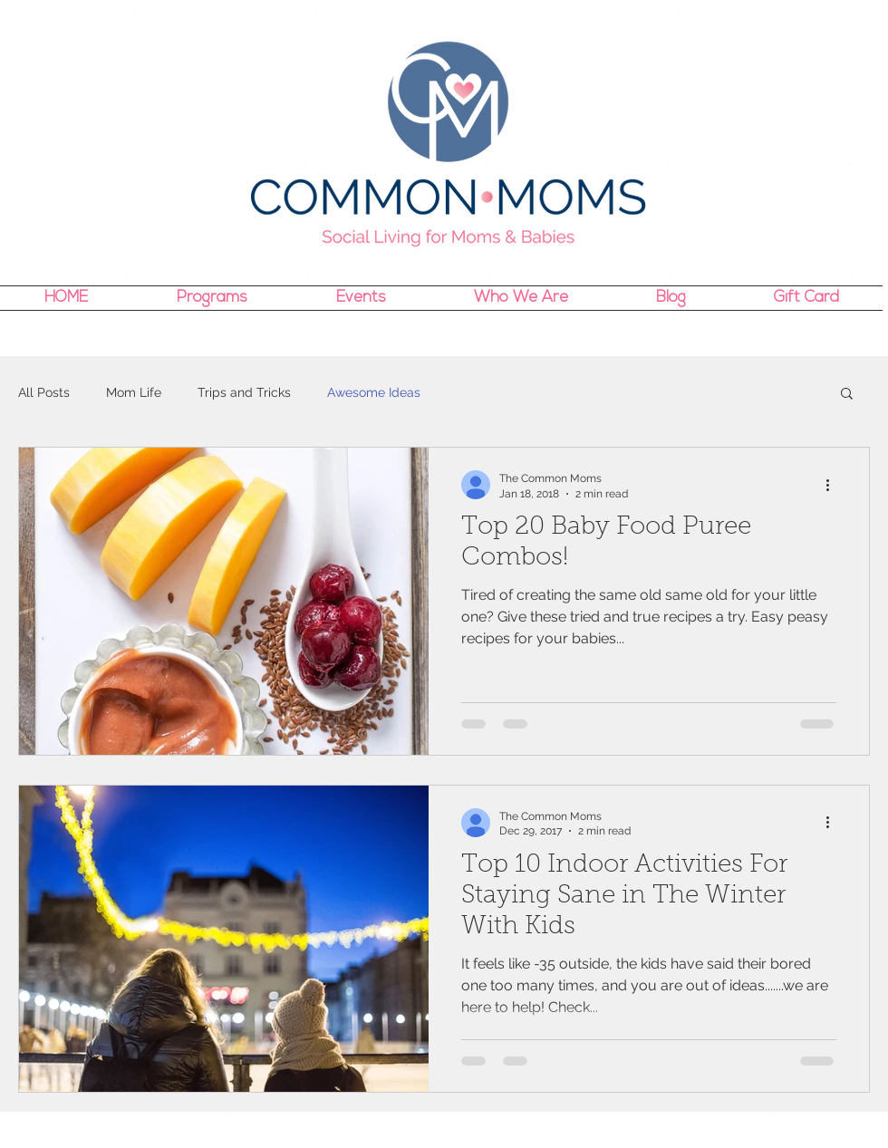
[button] (846, 394)
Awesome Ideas (373, 392)
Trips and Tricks (244, 392)
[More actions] (834, 485)
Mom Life (133, 392)
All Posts (44, 392)
